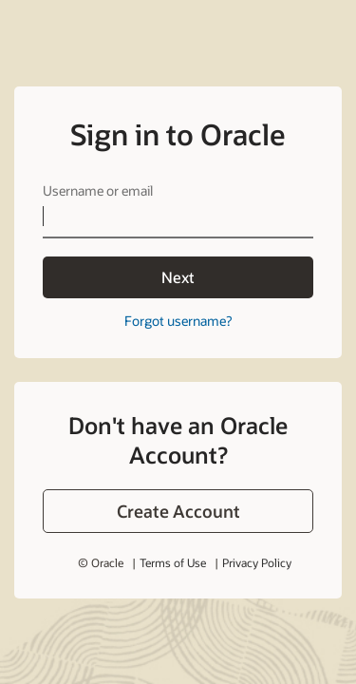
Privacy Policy (256, 562)
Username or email (98, 190)
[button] (178, 511)
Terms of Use (173, 562)
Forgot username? (178, 321)
